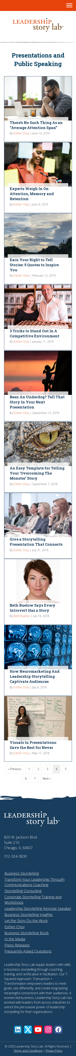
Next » (47, 778)
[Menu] (69, 5)
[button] (18, 1030)
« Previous (14, 769)
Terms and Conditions (28, 1051)
